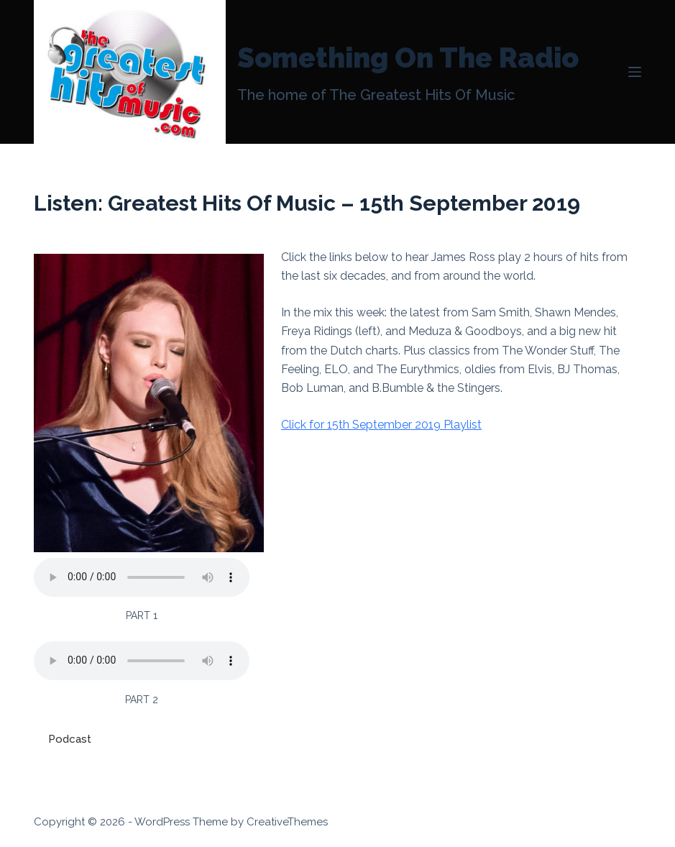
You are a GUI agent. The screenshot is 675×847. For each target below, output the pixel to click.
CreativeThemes (287, 821)
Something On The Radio (408, 57)
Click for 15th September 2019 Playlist (381, 424)
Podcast (69, 739)
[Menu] (634, 71)
